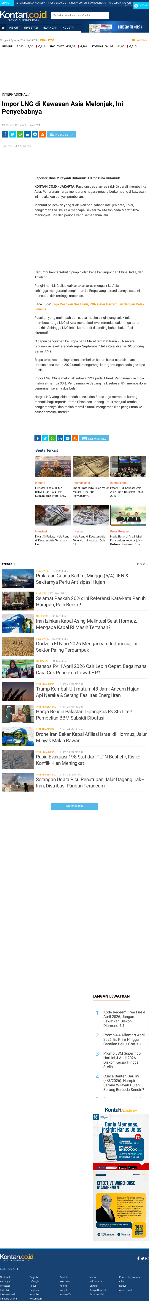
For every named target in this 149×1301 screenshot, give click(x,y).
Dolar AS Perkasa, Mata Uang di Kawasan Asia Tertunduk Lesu (52, 540)
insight (14, 27)
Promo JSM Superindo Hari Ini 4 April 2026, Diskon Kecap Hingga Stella (122, 1060)
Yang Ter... (36, 1294)
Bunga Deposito (98, 1290)
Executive (65, 1281)
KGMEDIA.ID (115, 2)
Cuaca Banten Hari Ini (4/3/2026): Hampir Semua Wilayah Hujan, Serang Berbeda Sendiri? (123, 1083)
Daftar (143, 5)
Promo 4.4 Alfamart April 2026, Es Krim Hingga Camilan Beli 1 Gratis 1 (124, 1039)
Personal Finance (59, 34)
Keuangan (49, 27)
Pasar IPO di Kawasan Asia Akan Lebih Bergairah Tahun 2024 (127, 491)
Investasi (31, 27)
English (34, 1277)
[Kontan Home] (3, 27)
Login (128, 5)
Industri (68, 27)
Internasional (30, 34)
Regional (42, 570)
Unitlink (93, 1285)
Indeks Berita (75, 806)
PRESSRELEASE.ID (57, 2)
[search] (78, 15)
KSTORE (19, 2)
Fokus (33, 1285)
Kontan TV (65, 1294)
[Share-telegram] (35, 134)
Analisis (64, 1277)
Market (93, 1277)
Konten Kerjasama (129, 1277)
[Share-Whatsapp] (20, 134)
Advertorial (125, 1290)
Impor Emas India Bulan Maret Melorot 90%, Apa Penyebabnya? (91, 491)
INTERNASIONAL (15, 94)
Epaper (6, 2)
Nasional (8, 34)
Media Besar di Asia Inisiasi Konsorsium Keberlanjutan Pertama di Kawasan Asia (126, 540)
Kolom (63, 1285)
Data (23, 40)
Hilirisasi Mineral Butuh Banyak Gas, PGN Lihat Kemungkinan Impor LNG (50, 491)
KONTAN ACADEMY (35, 2)
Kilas (121, 1281)
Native (122, 1285)
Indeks (142, 564)
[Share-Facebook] (5, 134)
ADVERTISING (130, 2)
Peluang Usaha (8, 1298)
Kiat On (41, 593)
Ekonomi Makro (98, 1294)
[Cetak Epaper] (115, 31)
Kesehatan (36, 1298)
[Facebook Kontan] (138, 1258)
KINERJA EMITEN (78, 2)
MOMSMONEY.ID (97, 2)
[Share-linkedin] (27, 134)
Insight (63, 1290)
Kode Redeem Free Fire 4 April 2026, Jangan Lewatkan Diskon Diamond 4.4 (124, 1019)
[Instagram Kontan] (147, 1258)
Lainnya (139, 40)
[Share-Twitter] (12, 134)
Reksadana (95, 1281)
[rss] (42, 134)
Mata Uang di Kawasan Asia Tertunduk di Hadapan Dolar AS (89, 540)
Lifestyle (8, 40)
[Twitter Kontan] (142, 1258)
